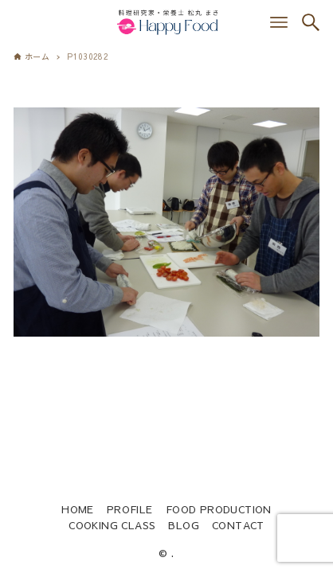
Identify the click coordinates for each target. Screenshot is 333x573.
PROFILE (130, 509)
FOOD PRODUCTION (219, 509)
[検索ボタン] (311, 22)
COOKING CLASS (112, 525)
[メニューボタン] (279, 22)
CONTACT (238, 525)
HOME (77, 509)
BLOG (183, 525)
